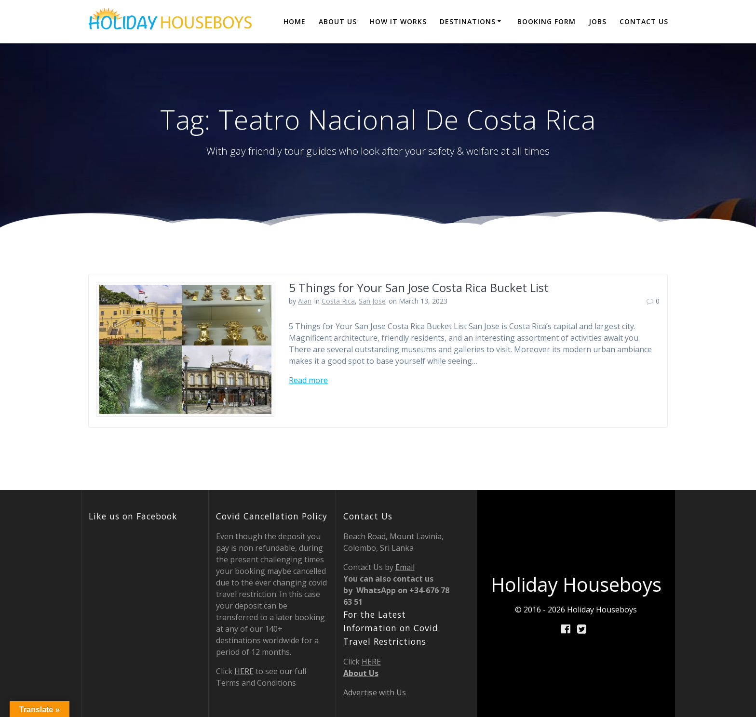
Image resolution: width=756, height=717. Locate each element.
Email (405, 567)
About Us (338, 21)
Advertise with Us (374, 692)
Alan (304, 300)
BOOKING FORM (546, 21)
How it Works (398, 21)
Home (295, 21)
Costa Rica (338, 300)
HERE (244, 671)
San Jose (372, 300)
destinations (468, 21)
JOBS (598, 21)
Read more (308, 380)
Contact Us (644, 21)
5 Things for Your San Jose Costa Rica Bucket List (419, 287)
